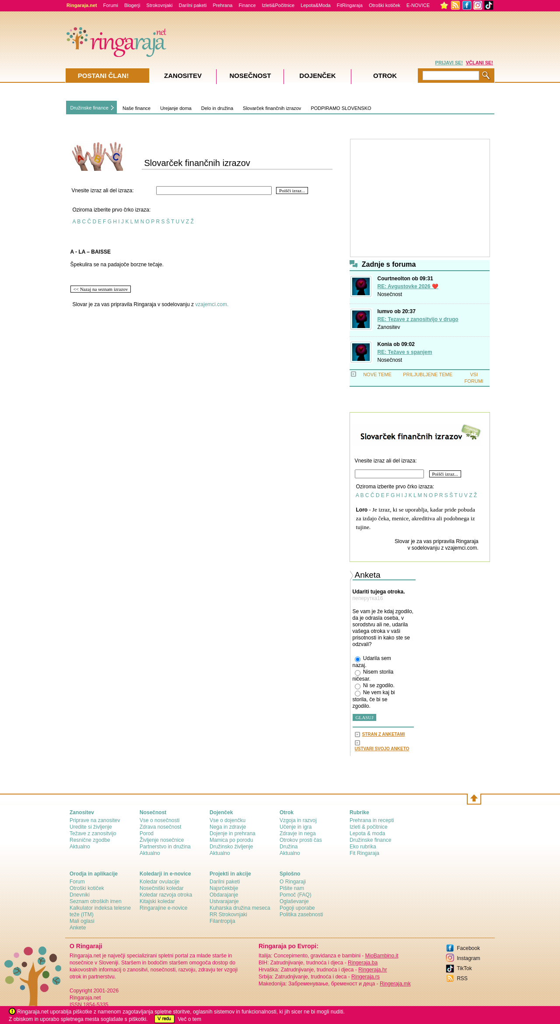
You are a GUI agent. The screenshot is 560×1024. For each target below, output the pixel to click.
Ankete (78, 928)
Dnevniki (80, 895)
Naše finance (136, 108)
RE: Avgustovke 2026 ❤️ (408, 286)
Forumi (110, 5)
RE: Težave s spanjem (405, 352)
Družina (289, 847)
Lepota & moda (367, 833)
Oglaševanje (294, 901)
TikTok (464, 968)
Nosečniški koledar (162, 888)
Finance (247, 5)
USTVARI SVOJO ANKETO (382, 748)
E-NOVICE (418, 5)
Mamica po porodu (231, 840)
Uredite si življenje (91, 827)
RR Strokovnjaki (228, 914)
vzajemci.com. (211, 304)
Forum (77, 882)
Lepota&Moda (316, 5)
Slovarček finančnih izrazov (272, 108)
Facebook (468, 948)
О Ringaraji (293, 882)
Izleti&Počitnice (278, 5)
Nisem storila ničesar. (373, 675)
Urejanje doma (176, 108)
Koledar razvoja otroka (166, 895)
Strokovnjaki (160, 5)
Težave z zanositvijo (93, 833)
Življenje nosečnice (162, 840)
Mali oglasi (82, 921)
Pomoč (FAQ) (296, 895)
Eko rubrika (363, 847)
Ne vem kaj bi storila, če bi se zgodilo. (374, 699)
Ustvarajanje (224, 901)
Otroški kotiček (384, 5)
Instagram (468, 958)
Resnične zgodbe (90, 840)
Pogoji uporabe (297, 908)
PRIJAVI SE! (449, 62)
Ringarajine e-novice (163, 908)
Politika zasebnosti (301, 914)
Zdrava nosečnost (160, 827)
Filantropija (222, 921)
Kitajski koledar (157, 901)
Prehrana (222, 5)
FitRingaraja (350, 5)
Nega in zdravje (228, 827)
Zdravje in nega (298, 833)
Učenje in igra (296, 827)
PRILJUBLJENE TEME (427, 374)
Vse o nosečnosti (159, 820)
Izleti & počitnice (369, 827)
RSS (462, 978)
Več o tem (189, 1019)
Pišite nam (292, 888)
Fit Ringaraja (364, 853)
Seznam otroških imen (96, 901)
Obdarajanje (224, 895)
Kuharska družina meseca (240, 908)
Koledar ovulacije (159, 882)
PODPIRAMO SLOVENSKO (341, 108)
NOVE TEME (377, 374)
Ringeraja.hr (372, 970)
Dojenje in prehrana (233, 833)
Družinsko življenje (231, 847)
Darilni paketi (193, 5)
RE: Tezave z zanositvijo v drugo (418, 319)
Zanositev (389, 327)
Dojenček (317, 75)
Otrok (385, 75)
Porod (147, 833)
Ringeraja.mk (395, 984)
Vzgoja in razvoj (298, 820)
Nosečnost (390, 294)
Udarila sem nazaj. (372, 661)
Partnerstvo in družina (165, 847)
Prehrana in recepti (372, 820)
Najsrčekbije (224, 888)
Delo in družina (217, 108)
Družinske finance (89, 107)
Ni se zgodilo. (375, 685)
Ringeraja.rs (365, 977)
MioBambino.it (381, 956)
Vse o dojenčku (227, 820)
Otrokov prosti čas (301, 840)
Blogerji (132, 5)
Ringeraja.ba (363, 963)
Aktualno (80, 847)
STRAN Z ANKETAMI (383, 734)
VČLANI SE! (479, 62)
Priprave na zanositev (95, 820)
